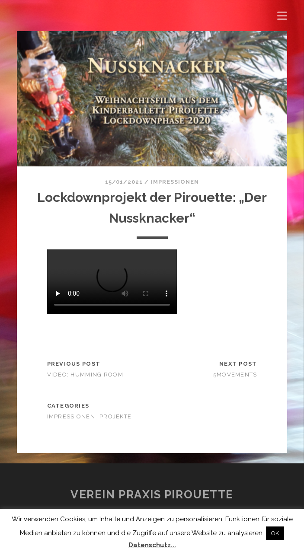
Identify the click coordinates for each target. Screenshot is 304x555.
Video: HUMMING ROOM (85, 374)
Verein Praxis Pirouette (152, 494)
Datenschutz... (152, 545)
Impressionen (175, 182)
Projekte (115, 416)
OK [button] (275, 533)
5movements (235, 374)
